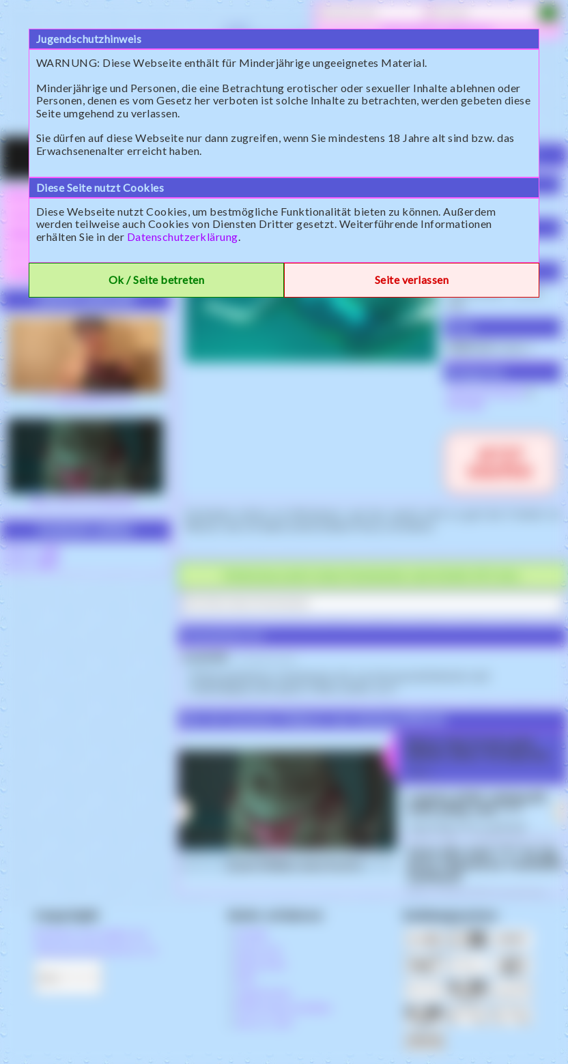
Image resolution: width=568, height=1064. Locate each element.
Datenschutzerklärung (182, 236)
